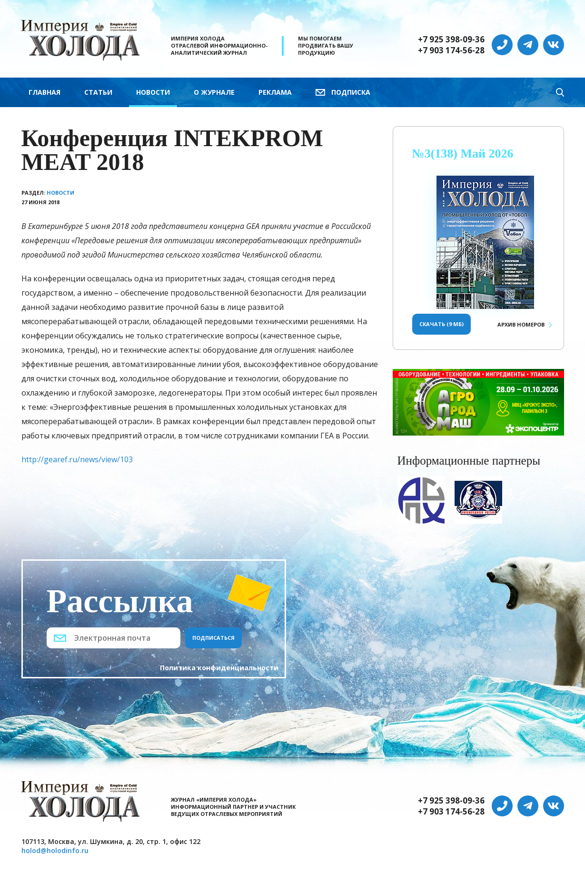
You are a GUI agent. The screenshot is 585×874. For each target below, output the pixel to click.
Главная (44, 92)
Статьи (98, 92)
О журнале (214, 92)
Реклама (275, 92)
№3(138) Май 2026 (463, 153)
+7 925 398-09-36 (451, 39)
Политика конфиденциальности (219, 667)
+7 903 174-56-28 (451, 50)
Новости (153, 92)
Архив (521, 324)
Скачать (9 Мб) (441, 324)
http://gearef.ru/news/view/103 (77, 459)
